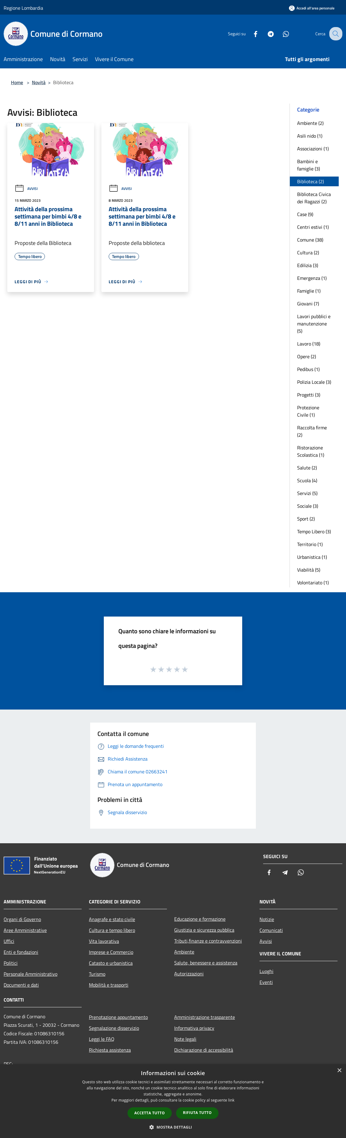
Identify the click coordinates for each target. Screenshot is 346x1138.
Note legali (185, 1039)
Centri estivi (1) (313, 227)
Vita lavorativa (104, 941)
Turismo (97, 974)
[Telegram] (266, 33)
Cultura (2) (308, 252)
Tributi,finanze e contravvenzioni (208, 940)
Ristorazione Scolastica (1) (310, 451)
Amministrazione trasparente (204, 1017)
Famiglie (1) (309, 290)
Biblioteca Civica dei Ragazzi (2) (314, 198)
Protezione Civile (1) (308, 411)
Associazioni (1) (313, 148)
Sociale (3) (307, 506)
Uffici (9, 941)
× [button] (339, 1070)
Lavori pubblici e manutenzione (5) (314, 324)
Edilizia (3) (307, 265)
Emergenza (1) (312, 278)
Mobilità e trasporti (108, 984)
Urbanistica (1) (312, 557)
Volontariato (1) (313, 582)
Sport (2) (306, 518)
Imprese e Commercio (111, 952)
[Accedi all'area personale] (311, 8)
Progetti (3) (308, 394)
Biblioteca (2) (310, 181)
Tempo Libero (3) (314, 531)
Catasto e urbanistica (111, 963)
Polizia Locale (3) (314, 382)
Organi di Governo (22, 919)
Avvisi (26, 188)
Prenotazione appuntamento (118, 1017)
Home (17, 82)
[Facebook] (251, 33)
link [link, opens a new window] (231, 1100)
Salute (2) (307, 467)
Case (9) (305, 214)
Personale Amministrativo (30, 974)
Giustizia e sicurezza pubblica (204, 929)
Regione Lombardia (23, 8)
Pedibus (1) (308, 369)
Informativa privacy (194, 1028)
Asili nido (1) (309, 135)
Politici (11, 963)
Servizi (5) (307, 493)
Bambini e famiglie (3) (308, 165)
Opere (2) (306, 356)
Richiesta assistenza (110, 1050)
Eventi (266, 982)
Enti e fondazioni (21, 952)
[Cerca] (335, 33)
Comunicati (271, 930)
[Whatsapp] (281, 33)
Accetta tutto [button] (149, 1113)
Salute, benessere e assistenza (205, 962)
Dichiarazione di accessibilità (203, 1050)
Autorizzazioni (189, 973)
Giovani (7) (308, 303)
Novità (39, 82)
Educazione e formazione (200, 919)
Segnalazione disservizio (114, 1028)
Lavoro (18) (308, 343)
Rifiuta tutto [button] (197, 1112)
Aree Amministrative (25, 930)
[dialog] (173, 1101)
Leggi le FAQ (101, 1039)
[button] (173, 1127)
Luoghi (266, 971)
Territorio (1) (310, 544)
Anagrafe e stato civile (112, 919)
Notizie (267, 919)
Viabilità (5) (308, 569)
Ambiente (184, 951)
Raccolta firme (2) (312, 431)
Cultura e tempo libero (112, 930)
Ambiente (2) (310, 123)
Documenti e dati (21, 984)
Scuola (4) (307, 480)
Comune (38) (310, 239)
